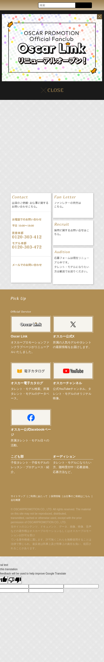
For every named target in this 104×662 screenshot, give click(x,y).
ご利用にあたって (38, 496)
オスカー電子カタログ (27, 383)
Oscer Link (19, 336)
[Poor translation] (15, 580)
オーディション (64, 456)
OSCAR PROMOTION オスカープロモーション (9, 5)
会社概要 (15, 500)
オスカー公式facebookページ (31, 432)
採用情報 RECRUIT (73, 239)
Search (83, 5)
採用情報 (55, 496)
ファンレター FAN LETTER (73, 212)
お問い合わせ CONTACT (30, 274)
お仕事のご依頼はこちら (76, 496)
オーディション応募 (73, 278)
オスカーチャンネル (67, 383)
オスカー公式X (63, 336)
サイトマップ (18, 496)
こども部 (17, 456)
